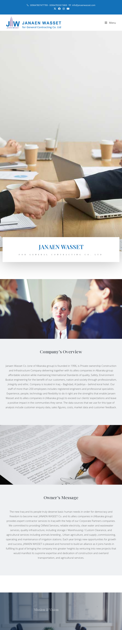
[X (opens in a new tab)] (55, 8)
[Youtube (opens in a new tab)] (67, 8)
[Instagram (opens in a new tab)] (64, 8)
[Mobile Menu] (110, 22)
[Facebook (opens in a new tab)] (59, 8)
